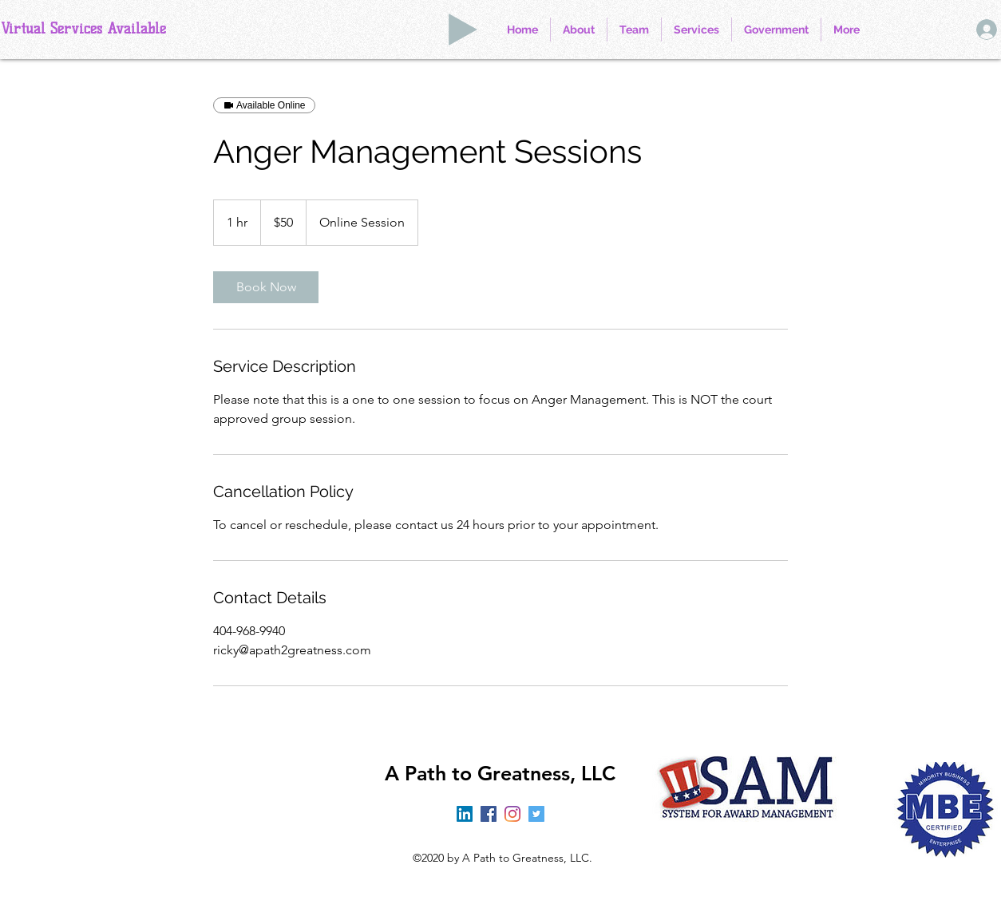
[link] (265, 287)
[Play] (463, 29)
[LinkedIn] (465, 814)
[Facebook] (489, 814)
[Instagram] (512, 814)
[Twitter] (536, 814)
